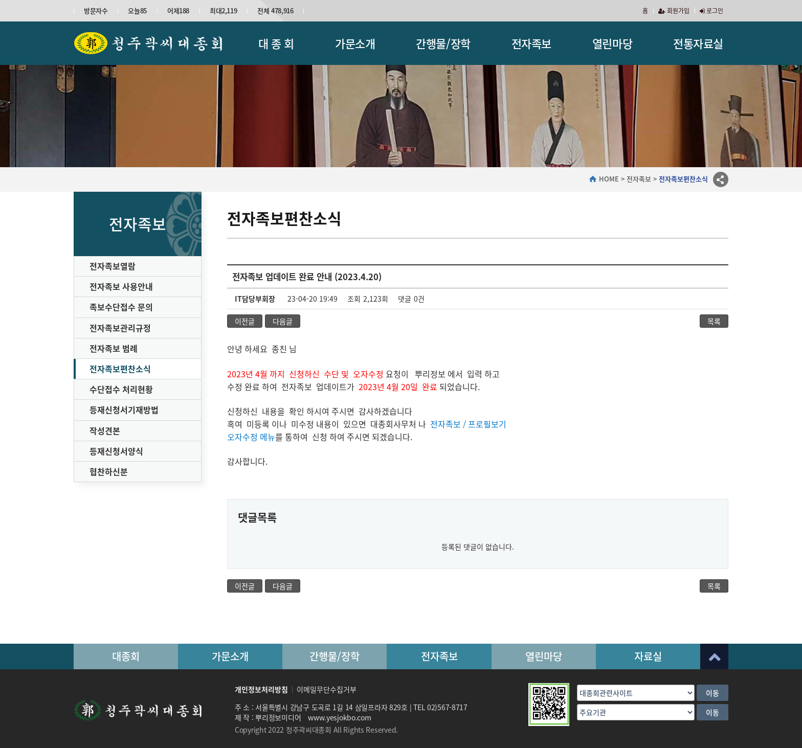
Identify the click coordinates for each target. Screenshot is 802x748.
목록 (714, 321)
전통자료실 (698, 43)
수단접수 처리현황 (121, 389)
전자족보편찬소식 (120, 368)
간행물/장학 (443, 43)
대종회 (126, 656)
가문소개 (355, 43)
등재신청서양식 (116, 451)
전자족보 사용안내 (121, 286)
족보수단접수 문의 (121, 307)
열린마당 (612, 43)
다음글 (283, 321)
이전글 (245, 321)
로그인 (711, 10)
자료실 (648, 656)
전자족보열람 (113, 266)
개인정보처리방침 (261, 689)
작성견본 (105, 430)
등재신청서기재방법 (124, 409)
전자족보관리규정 (120, 328)
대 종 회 (276, 43)
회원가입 (673, 10)
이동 (712, 693)
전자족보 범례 (114, 348)
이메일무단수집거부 (327, 689)
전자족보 (531, 43)
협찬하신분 (109, 471)
